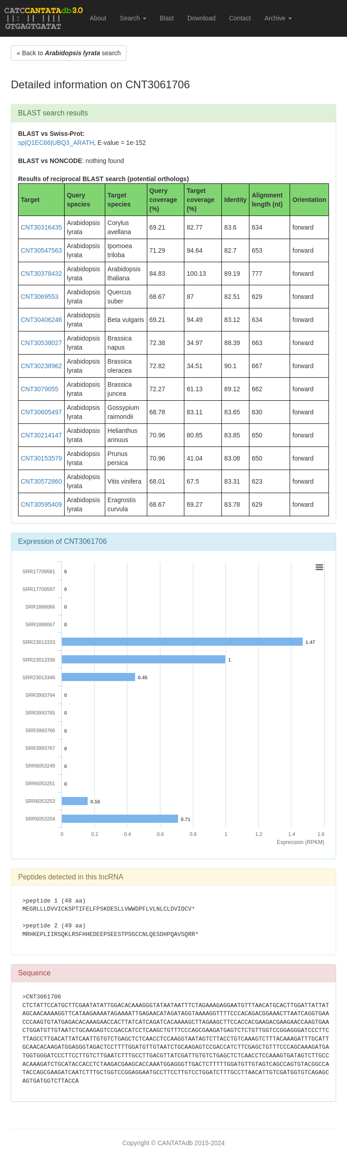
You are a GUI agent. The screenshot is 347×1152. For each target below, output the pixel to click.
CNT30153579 (41, 458)
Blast (167, 18)
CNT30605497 (41, 412)
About (98, 18)
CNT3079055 (39, 389)
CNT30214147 (41, 435)
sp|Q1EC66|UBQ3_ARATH (56, 142)
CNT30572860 (41, 481)
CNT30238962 (41, 366)
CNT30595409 (41, 504)
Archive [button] (278, 18)
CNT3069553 (39, 296)
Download (202, 18)
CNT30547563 (41, 250)
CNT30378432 (41, 273)
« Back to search (69, 53)
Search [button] (133, 18)
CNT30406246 (41, 319)
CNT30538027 (41, 342)
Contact (240, 18)
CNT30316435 (41, 227)
